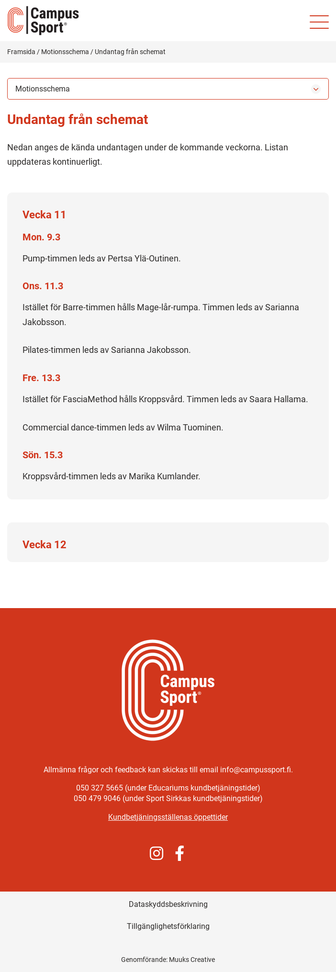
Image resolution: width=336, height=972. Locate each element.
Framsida (21, 52)
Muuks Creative (192, 959)
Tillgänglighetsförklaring (168, 926)
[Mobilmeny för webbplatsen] (319, 22)
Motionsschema (65, 52)
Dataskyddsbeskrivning (168, 904)
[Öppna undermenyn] (316, 89)
